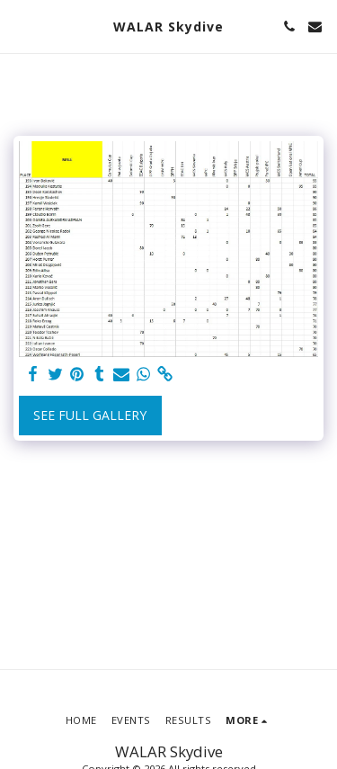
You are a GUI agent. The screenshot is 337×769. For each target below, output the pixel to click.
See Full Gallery (89, 415)
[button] (19, 25)
